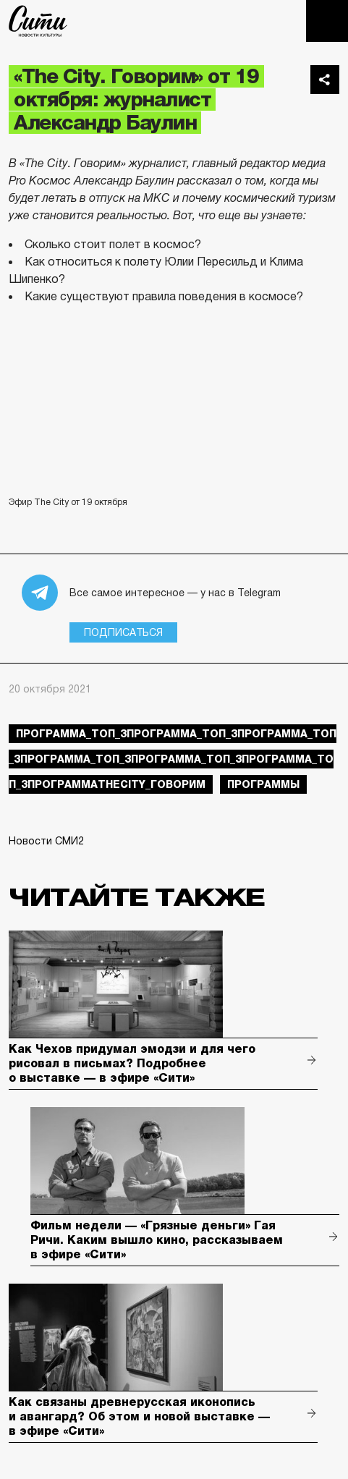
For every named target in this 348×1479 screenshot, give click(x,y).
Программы (263, 784)
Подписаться (123, 632)
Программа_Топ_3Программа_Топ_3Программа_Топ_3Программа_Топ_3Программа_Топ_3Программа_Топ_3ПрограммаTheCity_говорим (172, 759)
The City (38, 21)
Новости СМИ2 (46, 841)
